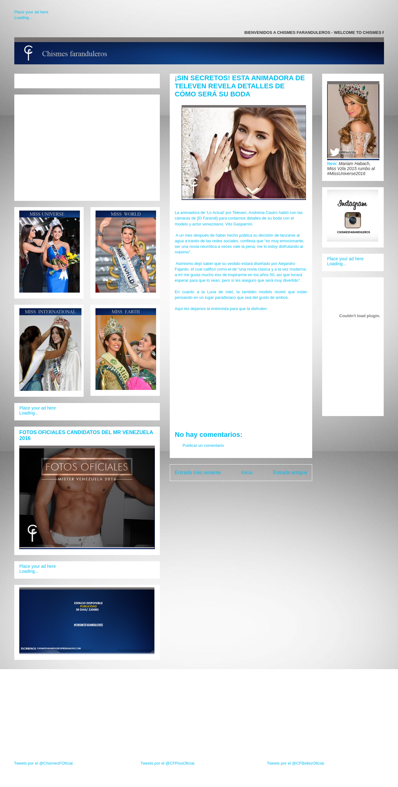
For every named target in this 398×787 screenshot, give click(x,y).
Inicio (246, 472)
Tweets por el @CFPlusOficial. (168, 763)
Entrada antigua (290, 472)
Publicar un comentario (203, 445)
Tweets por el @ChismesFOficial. (44, 763)
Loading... (23, 17)
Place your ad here (31, 12)
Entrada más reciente (198, 472)
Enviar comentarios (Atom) (254, 488)
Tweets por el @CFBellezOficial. (296, 763)
